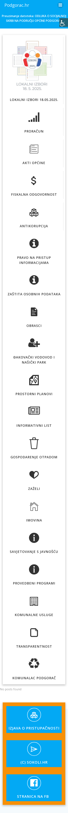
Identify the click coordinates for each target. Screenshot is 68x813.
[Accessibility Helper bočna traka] (63, 22)
